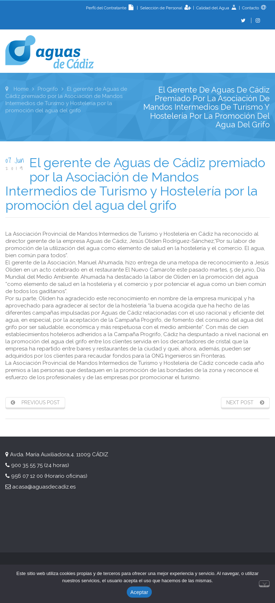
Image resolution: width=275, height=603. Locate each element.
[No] (264, 583)
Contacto (250, 7)
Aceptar (139, 592)
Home (21, 89)
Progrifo (48, 89)
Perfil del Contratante (111, 7)
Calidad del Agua (213, 7)
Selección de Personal (161, 7)
